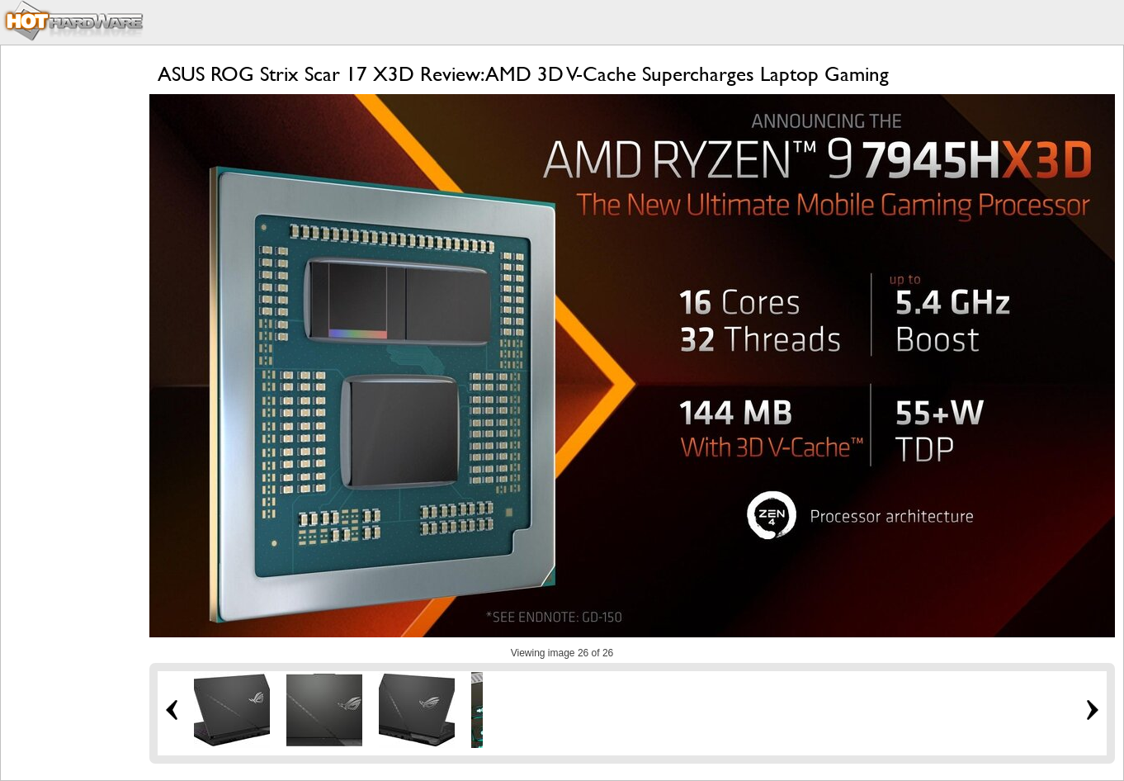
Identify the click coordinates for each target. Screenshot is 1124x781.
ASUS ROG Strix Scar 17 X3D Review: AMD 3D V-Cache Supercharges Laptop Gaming (523, 74)
